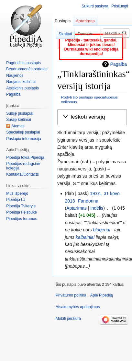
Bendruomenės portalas (26, 69)
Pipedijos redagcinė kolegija (23, 165)
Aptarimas (76, 208)
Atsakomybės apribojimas (78, 307)
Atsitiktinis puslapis (22, 88)
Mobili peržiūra (68, 318)
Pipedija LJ (15, 199)
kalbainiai (85, 237)
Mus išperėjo (17, 193)
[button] (92, 117)
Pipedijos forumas (21, 218)
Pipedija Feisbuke (21, 212)
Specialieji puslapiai (23, 132)
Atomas (18, 126)
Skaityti (62, 33)
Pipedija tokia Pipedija (25, 157)
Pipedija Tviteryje (21, 206)
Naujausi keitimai (21, 81)
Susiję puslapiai (19, 113)
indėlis (97, 208)
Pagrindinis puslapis (23, 63)
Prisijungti (119, 6)
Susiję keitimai (18, 119)
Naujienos (14, 75)
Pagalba (118, 64)
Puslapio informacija (23, 138)
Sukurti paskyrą (95, 6)
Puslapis (63, 20)
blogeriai (101, 229)
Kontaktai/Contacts (22, 174)
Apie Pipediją (101, 295)
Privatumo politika (71, 295)
